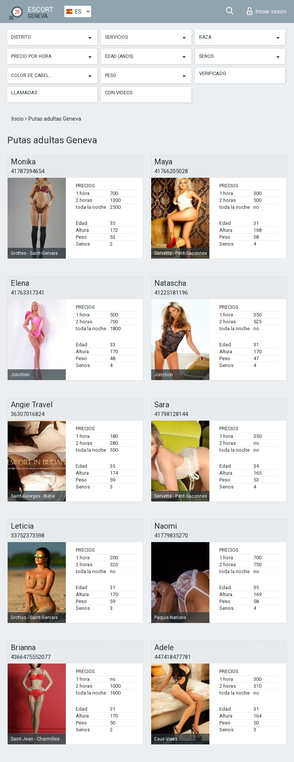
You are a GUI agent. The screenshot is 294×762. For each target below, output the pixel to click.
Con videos (119, 92)
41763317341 (27, 292)
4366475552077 (31, 657)
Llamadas (24, 92)
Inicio (18, 119)
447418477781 (172, 657)
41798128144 (171, 414)
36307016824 (27, 414)
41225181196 (171, 292)
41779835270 (171, 535)
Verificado (212, 73)
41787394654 (27, 171)
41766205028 (171, 171)
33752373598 (27, 535)
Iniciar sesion (267, 11)
